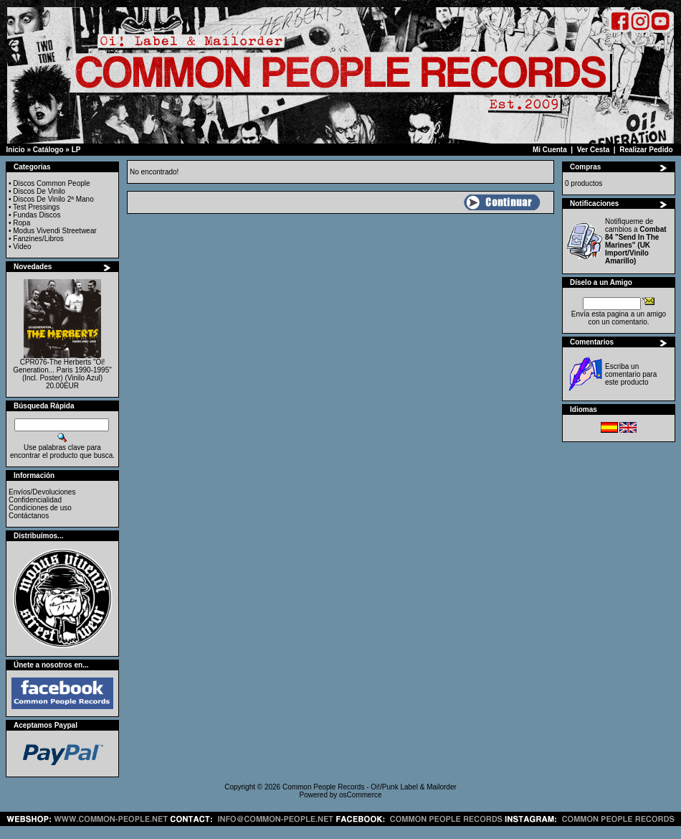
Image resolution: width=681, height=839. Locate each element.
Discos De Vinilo (39, 191)
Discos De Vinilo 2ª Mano (53, 199)
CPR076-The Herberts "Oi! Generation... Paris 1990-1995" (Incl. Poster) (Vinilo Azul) (62, 370)
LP (76, 150)
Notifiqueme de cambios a (636, 241)
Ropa (21, 223)
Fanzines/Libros (38, 239)
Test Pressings (36, 207)
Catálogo (48, 150)
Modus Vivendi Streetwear (55, 231)
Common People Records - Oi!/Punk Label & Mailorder (369, 787)
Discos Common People (51, 183)
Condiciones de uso (40, 508)
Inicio (15, 150)
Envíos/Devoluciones (42, 492)
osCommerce (360, 795)
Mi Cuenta (550, 150)
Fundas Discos (36, 215)
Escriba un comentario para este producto (631, 374)
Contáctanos (29, 516)
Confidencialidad (35, 500)
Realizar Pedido (645, 150)
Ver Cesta (593, 150)
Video (22, 246)
